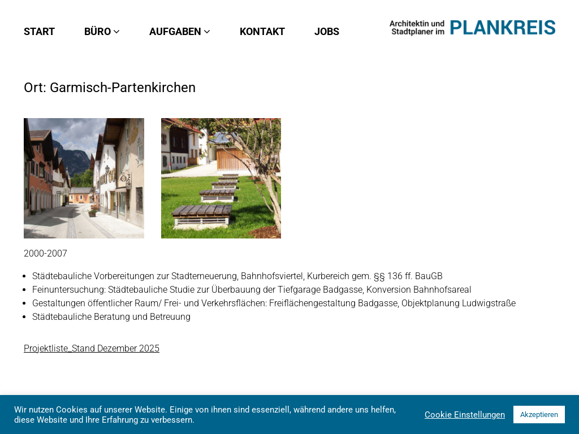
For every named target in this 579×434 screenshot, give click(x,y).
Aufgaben (179, 31)
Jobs (326, 31)
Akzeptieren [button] (539, 414)
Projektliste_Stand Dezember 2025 (91, 348)
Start (39, 31)
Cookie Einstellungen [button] (465, 415)
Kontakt (262, 31)
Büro (102, 31)
